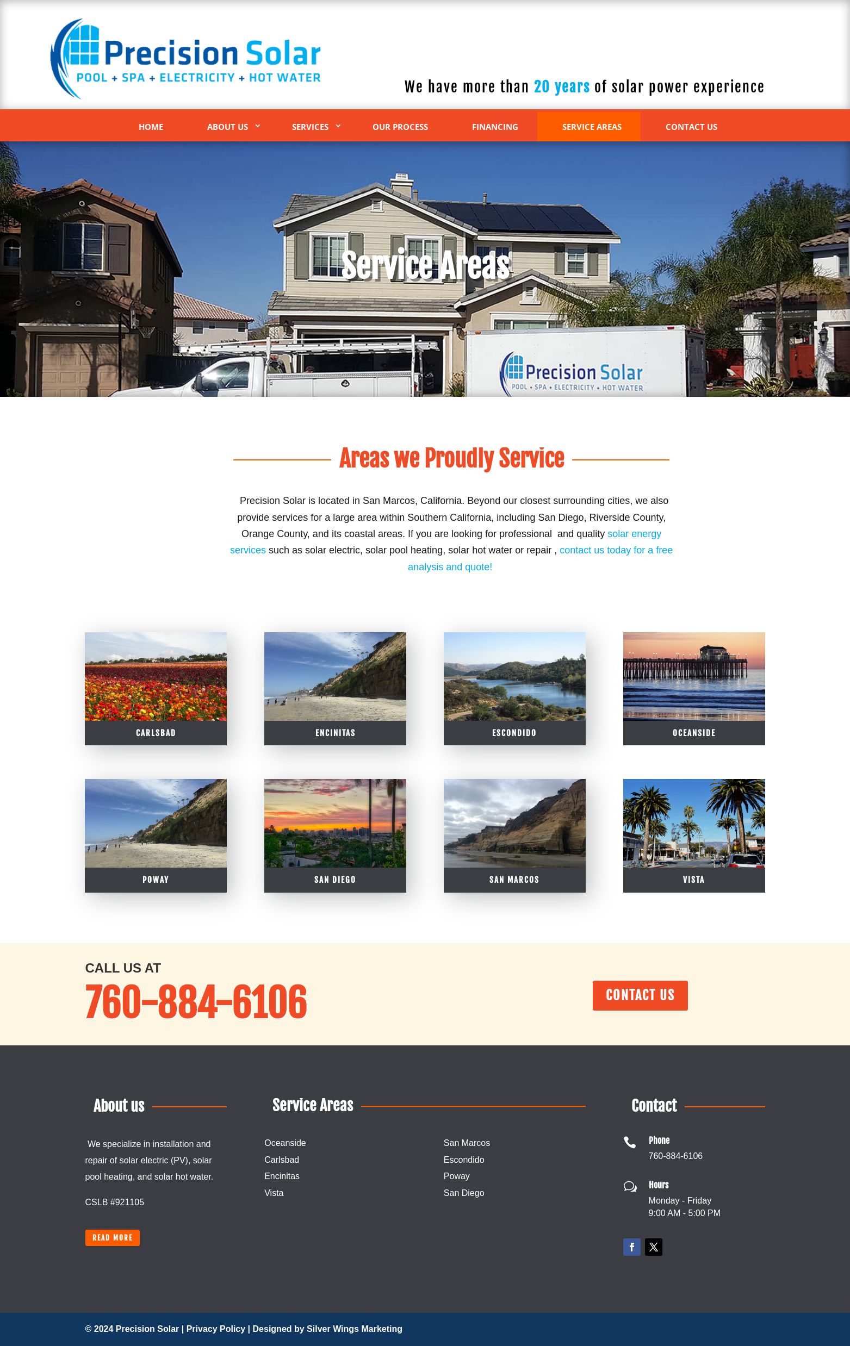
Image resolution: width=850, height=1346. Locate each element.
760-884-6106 (584, 48)
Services (310, 126)
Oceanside (694, 858)
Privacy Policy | (220, 1328)
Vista (273, 1193)
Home (151, 126)
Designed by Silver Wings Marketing (327, 1328)
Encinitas (335, 858)
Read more (112, 1237)
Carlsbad (156, 858)
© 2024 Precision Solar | (136, 1328)
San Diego (464, 1193)
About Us (227, 126)
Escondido (514, 858)
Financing (495, 126)
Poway (457, 1176)
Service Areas (592, 126)
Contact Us (691, 126)
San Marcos (467, 1143)
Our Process (400, 126)
